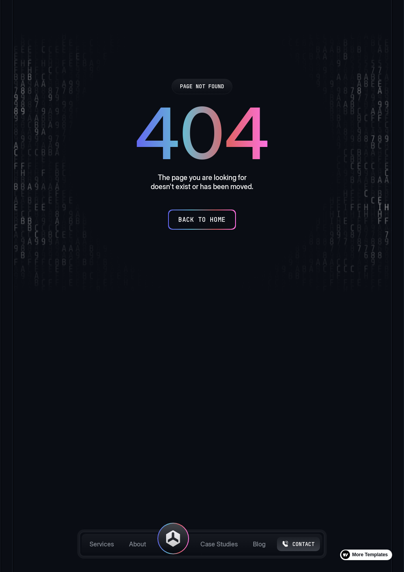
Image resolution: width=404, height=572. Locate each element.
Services (102, 544)
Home (152, 418)
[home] (173, 544)
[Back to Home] (202, 220)
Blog (259, 544)
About (137, 544)
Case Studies (219, 544)
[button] (104, 455)
